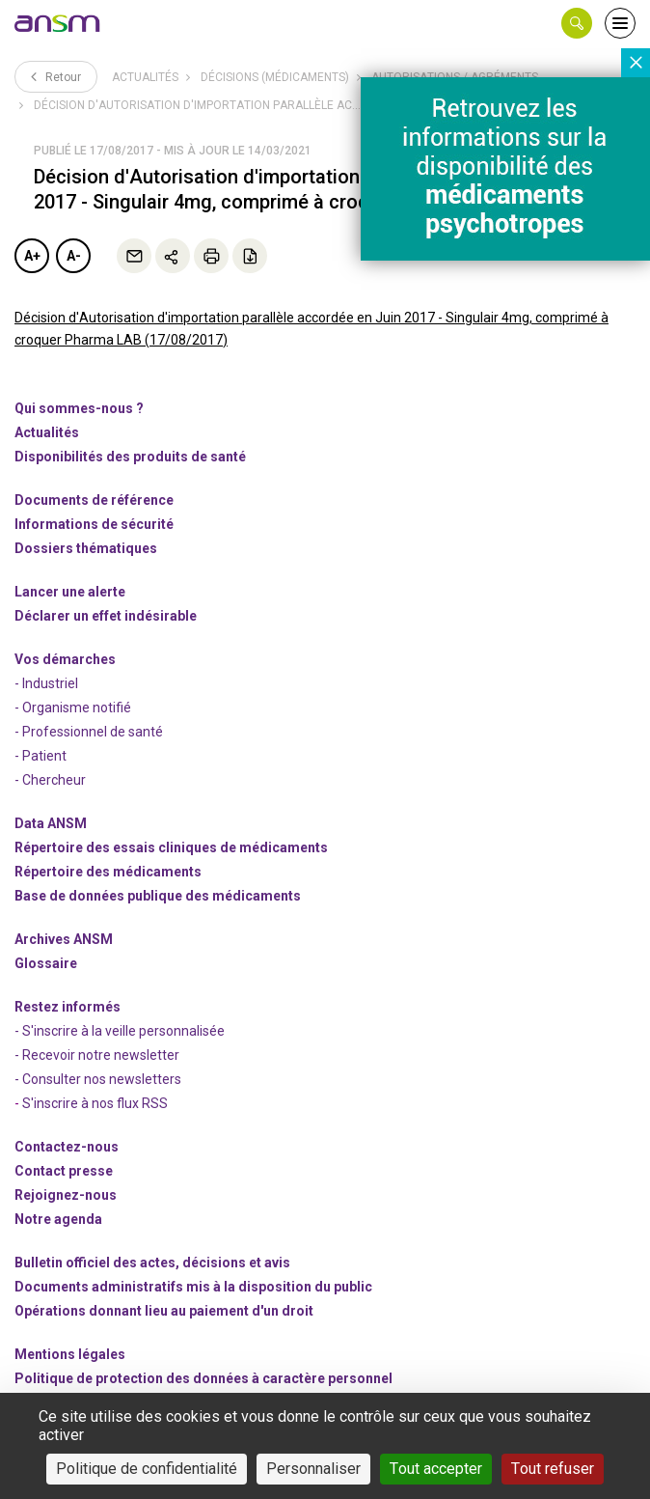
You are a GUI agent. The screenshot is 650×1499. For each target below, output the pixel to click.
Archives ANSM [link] (63, 939)
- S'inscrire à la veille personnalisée (119, 1031)
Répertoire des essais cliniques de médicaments (171, 847)
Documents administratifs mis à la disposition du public (193, 1286)
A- (74, 256)
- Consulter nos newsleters (97, 1079)
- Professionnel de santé (88, 731)
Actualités (145, 77)
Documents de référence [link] (94, 500)
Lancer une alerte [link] (69, 591)
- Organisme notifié (72, 707)
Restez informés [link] (67, 1006)
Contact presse (63, 1171)
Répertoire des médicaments (108, 871)
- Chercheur (50, 780)
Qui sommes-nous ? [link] (79, 408)
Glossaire (45, 963)
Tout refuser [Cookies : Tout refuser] (552, 1468)
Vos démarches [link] (65, 659)
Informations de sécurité (94, 524)
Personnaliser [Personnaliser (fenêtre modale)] (313, 1468)
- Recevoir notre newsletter (96, 1055)
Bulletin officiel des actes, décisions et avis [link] (152, 1262)
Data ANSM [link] (50, 823)
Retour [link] (56, 76)
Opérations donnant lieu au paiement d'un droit (163, 1311)
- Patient (40, 755)
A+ (32, 256)
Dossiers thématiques (85, 548)
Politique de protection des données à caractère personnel (203, 1378)
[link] (58, 23)
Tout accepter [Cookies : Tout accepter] (436, 1468)
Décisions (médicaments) (275, 77)
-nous (65, 1195)
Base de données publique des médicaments (157, 895)
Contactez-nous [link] (66, 1146)
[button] (576, 23)
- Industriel (46, 683)
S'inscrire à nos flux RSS (95, 1103)
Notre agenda (58, 1219)
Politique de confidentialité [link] (146, 1468)
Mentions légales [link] (69, 1354)
